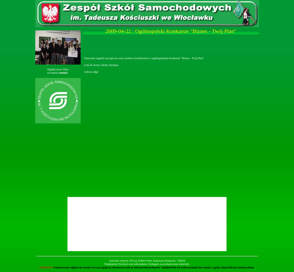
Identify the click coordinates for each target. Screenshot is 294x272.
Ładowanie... (171, 135)
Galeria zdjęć (91, 71)
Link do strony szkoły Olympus (101, 65)
